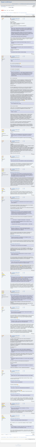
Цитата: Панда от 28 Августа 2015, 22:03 (15, 59)
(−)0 (24, 56)
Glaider (3, 129)
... (4, 434)
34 (9, 434)
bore (2, 415)
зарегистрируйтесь (3, 6)
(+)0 (24, 18)
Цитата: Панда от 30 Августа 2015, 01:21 (15, 380)
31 (7, 434)
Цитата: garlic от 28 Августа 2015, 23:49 (15, 319)
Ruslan (3, 188)
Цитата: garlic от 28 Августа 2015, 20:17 (15, 310)
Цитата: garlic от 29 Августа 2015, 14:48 (15, 275)
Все (10, 434)
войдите (12, 5)
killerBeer (3, 403)
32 (8, 434)
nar (2, 272)
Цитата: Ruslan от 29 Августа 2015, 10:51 (15, 260)
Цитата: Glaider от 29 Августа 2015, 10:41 (15, 226)
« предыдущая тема (27, 435)
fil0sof (17, 12)
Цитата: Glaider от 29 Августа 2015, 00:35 (15, 159)
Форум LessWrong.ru (6, 2)
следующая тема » (32, 435)
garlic (3, 156)
